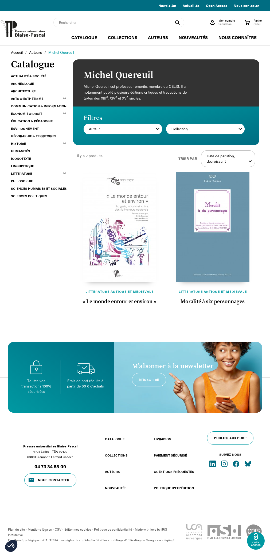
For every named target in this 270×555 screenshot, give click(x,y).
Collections (116, 455)
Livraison (162, 439)
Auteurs (112, 471)
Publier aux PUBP (230, 438)
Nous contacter (246, 5)
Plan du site (16, 529)
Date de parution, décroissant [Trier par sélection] (229, 158)
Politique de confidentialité (113, 529)
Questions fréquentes (174, 471)
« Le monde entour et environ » (119, 301)
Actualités (189, 5)
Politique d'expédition (174, 488)
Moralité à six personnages (213, 301)
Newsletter (164, 5)
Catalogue (114, 439)
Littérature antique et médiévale (119, 291)
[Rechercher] (118, 22)
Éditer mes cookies (77, 529)
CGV (58, 529)
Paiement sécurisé (170, 455)
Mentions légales (40, 529)
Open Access (215, 5)
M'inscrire (149, 379)
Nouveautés (116, 488)
